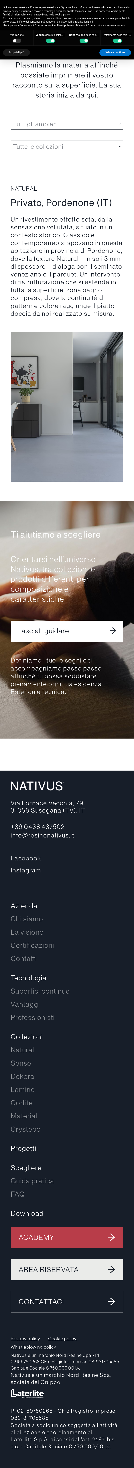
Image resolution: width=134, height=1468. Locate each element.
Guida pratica (32, 1180)
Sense (21, 1063)
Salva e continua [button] (115, 52)
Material (24, 1115)
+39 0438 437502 (38, 827)
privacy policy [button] (10, 11)
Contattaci (41, 1301)
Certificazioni (32, 945)
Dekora (22, 1076)
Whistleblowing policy (33, 1347)
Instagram (26, 870)
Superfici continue (40, 991)
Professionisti (33, 1017)
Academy (36, 1237)
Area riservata (49, 1269)
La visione (27, 932)
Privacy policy (25, 1339)
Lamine (23, 1089)
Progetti (24, 1148)
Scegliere (26, 1167)
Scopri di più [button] (16, 52)
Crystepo (26, 1129)
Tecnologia (29, 977)
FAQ (18, 1194)
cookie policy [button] (62, 14)
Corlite (22, 1102)
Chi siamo (27, 918)
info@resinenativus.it (42, 835)
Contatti (24, 958)
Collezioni (27, 1036)
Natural (22, 1049)
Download (27, 1213)
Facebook (26, 858)
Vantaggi (25, 1004)
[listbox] (67, 124)
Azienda (24, 905)
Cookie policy (62, 1339)
